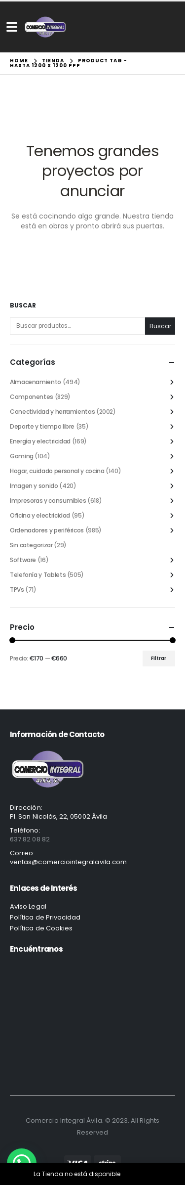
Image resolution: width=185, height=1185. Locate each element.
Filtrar (158, 658)
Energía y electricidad (40, 441)
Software (23, 560)
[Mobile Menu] (12, 27)
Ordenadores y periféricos (47, 530)
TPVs (17, 589)
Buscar (23, 305)
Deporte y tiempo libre (42, 426)
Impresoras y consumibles (48, 500)
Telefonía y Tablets (38, 575)
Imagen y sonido (34, 486)
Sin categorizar (31, 545)
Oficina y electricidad (40, 515)
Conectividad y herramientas (52, 411)
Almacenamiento (35, 382)
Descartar (136, 1174)
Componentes (31, 397)
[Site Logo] (45, 27)
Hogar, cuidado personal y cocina (57, 471)
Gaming (22, 456)
